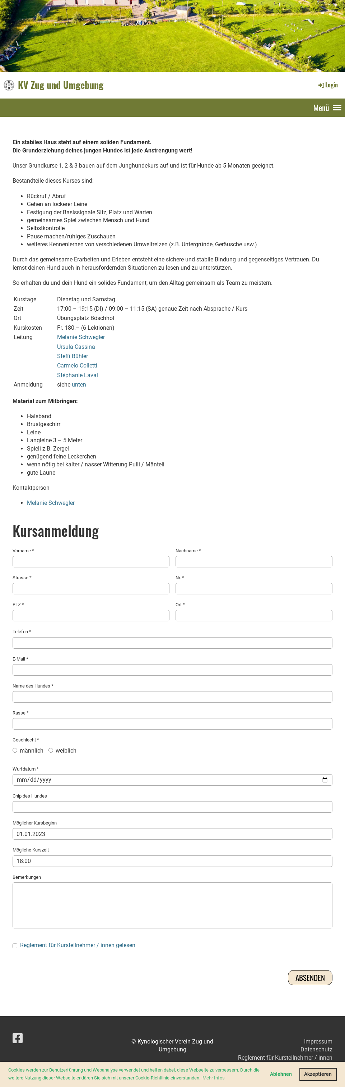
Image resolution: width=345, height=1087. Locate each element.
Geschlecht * (172, 748)
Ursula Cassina (76, 346)
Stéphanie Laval (77, 375)
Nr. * (254, 584)
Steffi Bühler (72, 356)
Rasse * (172, 720)
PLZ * (91, 611)
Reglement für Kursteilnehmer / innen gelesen (77, 945)
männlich (28, 750)
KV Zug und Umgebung (60, 84)
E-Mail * (172, 666)
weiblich (62, 750)
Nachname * (254, 557)
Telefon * (172, 638)
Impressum (318, 1041)
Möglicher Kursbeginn (172, 830)
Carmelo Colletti (77, 365)
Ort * (254, 611)
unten (79, 384)
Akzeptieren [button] (318, 1074)
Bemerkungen (172, 901)
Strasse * (91, 584)
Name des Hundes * (172, 693)
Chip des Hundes (172, 803)
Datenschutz (316, 1049)
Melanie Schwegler (81, 337)
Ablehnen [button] (281, 1074)
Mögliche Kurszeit (172, 857)
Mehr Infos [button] (213, 1078)
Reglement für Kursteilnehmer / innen (285, 1057)
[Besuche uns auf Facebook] (18, 1038)
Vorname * (91, 557)
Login (327, 85)
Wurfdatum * (172, 776)
